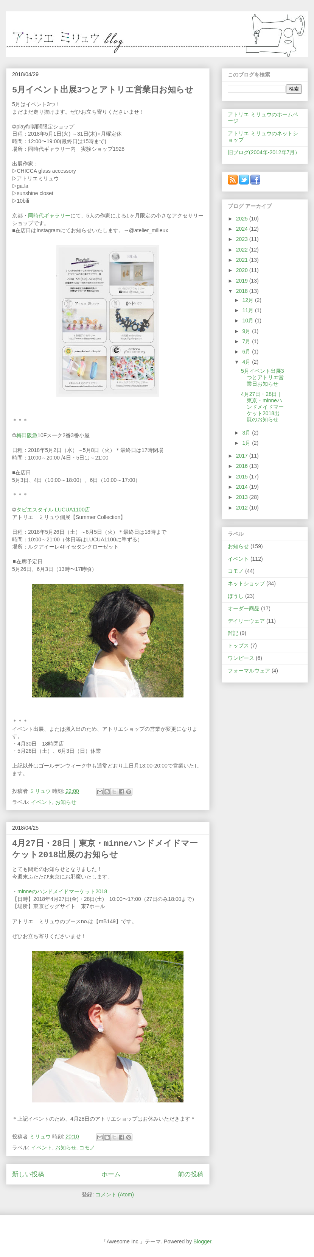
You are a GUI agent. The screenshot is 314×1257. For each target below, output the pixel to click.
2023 (242, 239)
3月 (247, 433)
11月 (248, 310)
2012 (242, 508)
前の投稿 (191, 1174)
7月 (247, 341)
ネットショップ (246, 583)
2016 (242, 466)
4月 (247, 362)
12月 (248, 300)
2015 (242, 477)
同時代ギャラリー (49, 216)
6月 (247, 352)
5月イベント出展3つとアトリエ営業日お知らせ (102, 90)
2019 (242, 281)
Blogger (202, 1241)
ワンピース (241, 658)
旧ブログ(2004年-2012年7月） (264, 152)
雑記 (233, 633)
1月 (247, 443)
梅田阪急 (26, 435)
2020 (242, 270)
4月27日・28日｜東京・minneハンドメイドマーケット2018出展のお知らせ (262, 406)
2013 (242, 497)
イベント (41, 802)
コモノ (87, 1147)
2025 (242, 219)
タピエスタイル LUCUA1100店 (53, 510)
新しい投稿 (28, 1174)
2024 (242, 229)
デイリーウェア (246, 621)
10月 (248, 320)
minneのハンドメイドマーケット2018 (62, 891)
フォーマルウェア (249, 671)
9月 (247, 331)
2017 (242, 456)
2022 (242, 250)
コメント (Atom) (114, 1194)
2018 (242, 291)
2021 (242, 260)
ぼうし (236, 596)
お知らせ (65, 802)
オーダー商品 (244, 608)
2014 (242, 487)
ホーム (111, 1174)
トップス (238, 646)
